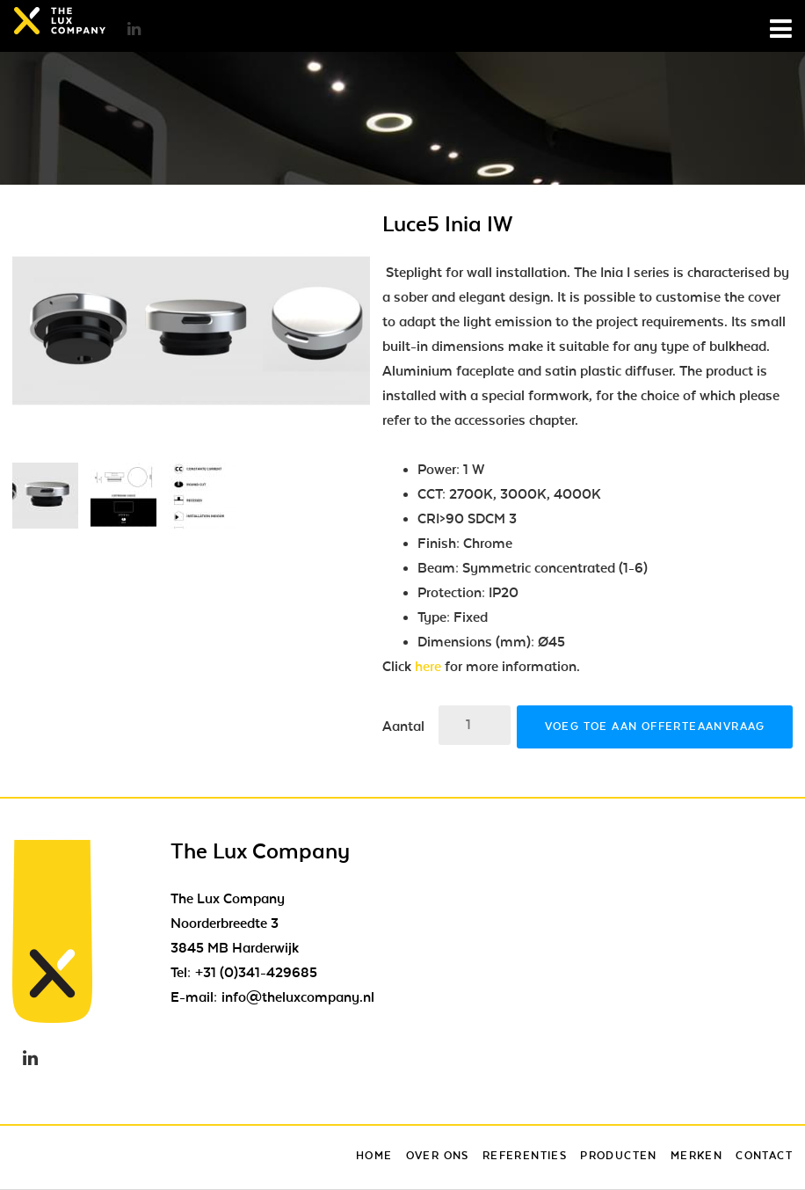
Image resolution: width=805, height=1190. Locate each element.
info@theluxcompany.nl (297, 997)
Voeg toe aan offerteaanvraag (655, 726)
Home (374, 1156)
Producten (618, 1156)
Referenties (524, 1156)
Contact (764, 1156)
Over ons (437, 1156)
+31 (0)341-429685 (256, 973)
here (428, 667)
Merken (696, 1156)
